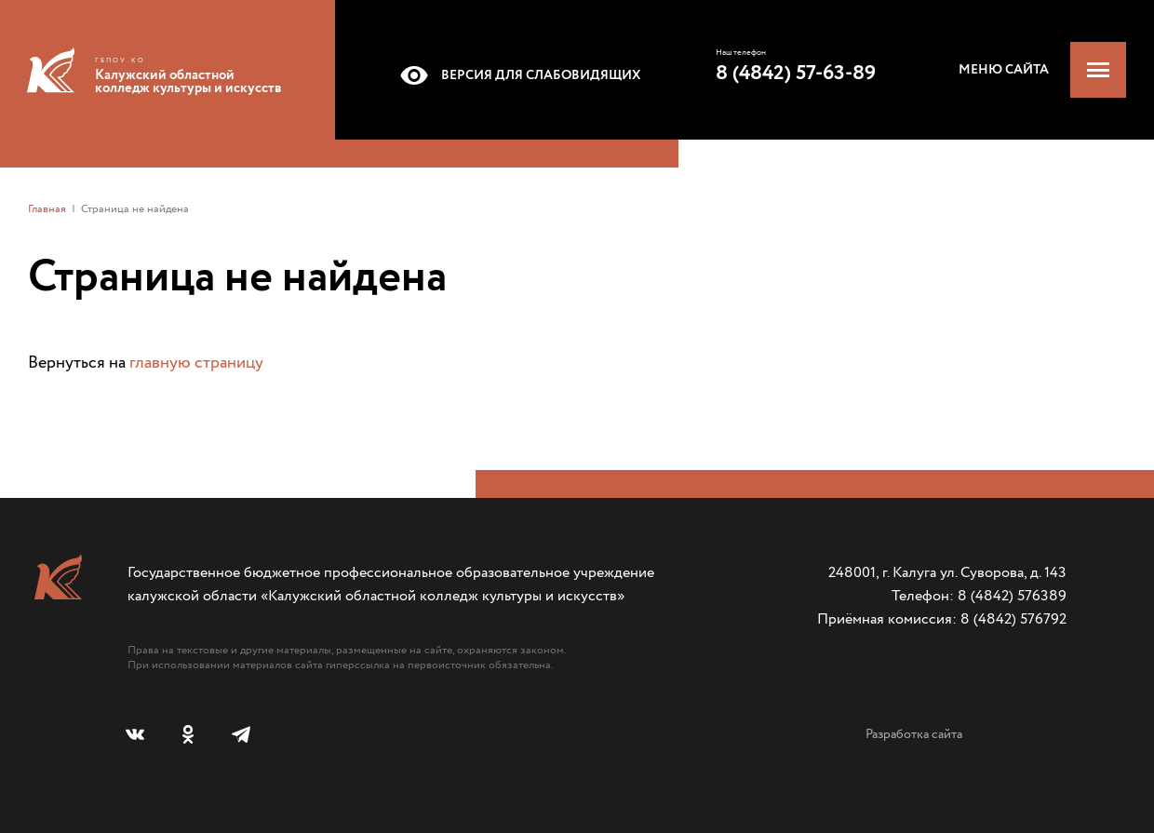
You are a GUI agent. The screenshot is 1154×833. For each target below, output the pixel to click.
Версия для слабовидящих (517, 75)
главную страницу (196, 362)
